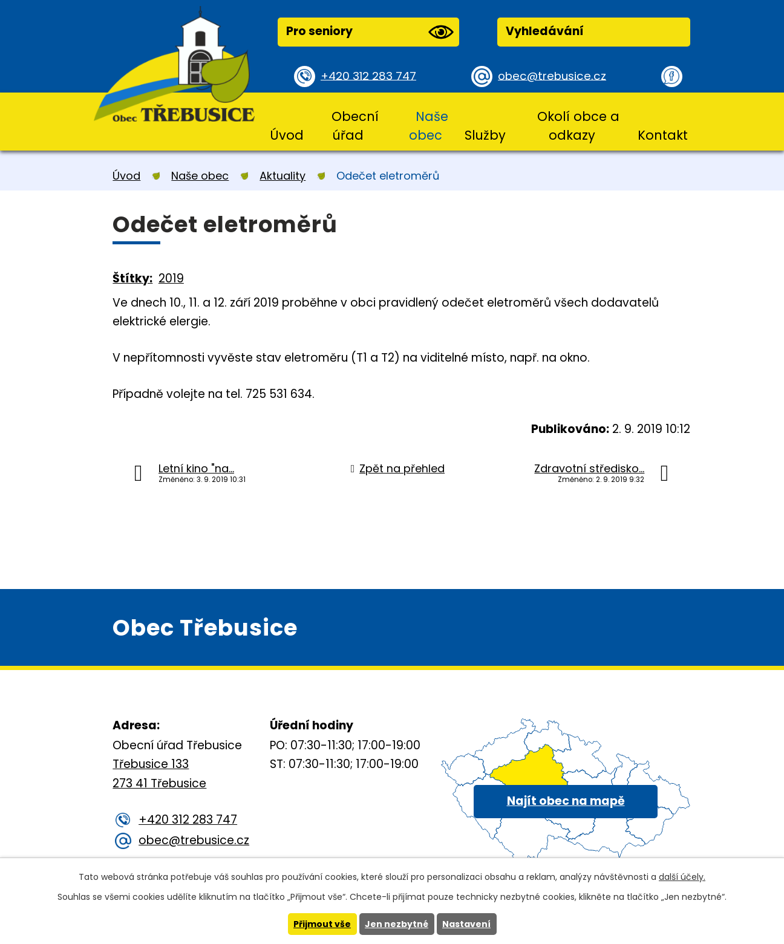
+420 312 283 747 (370, 76)
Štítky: (132, 278)
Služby (485, 135)
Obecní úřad (355, 126)
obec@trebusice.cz (553, 76)
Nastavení (466, 924)
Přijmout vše (322, 924)
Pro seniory (369, 32)
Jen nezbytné (396, 924)
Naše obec (428, 126)
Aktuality (282, 175)
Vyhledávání (545, 31)
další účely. (682, 877)
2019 (171, 278)
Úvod (287, 135)
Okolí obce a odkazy (578, 126)
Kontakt (663, 135)
